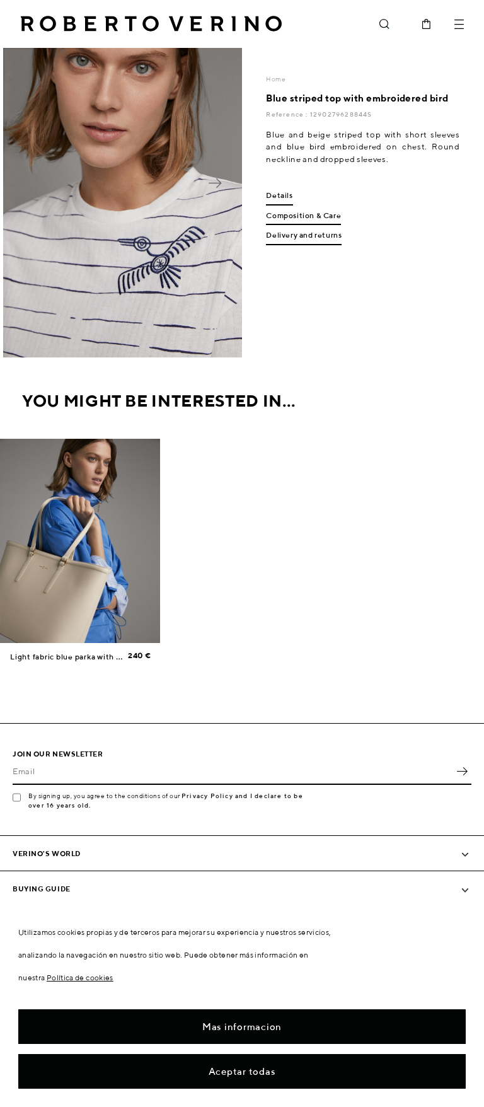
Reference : (287, 114)
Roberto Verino (151, 24)
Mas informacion (242, 1026)
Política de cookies (80, 977)
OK (461, 771)
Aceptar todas (242, 1071)
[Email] (232, 771)
